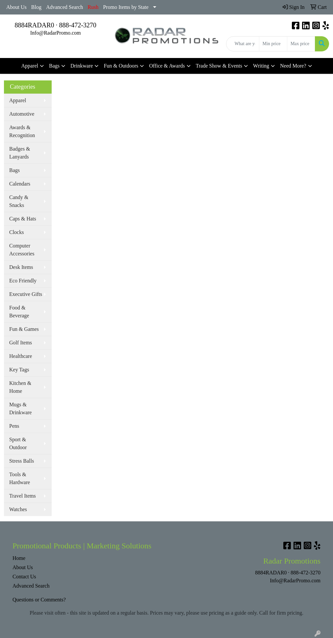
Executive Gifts (25, 294)
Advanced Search (64, 7)
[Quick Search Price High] (301, 43)
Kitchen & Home (20, 387)
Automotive (21, 114)
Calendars (19, 184)
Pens (14, 426)
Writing (261, 66)
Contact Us (24, 576)
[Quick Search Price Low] (273, 43)
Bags (54, 66)
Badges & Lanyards (19, 153)
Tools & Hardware (19, 478)
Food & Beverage (19, 311)
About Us (16, 7)
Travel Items (22, 496)
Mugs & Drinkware (20, 408)
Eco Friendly (23, 280)
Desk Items (21, 267)
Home (19, 558)
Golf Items (20, 342)
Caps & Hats (22, 218)
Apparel (29, 66)
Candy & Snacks (18, 201)
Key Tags (19, 369)
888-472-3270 (77, 25)
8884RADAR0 (34, 25)
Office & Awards (167, 66)
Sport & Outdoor (18, 443)
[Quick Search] (242, 43)
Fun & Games (24, 329)
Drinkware (81, 66)
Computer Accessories (21, 249)
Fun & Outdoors (121, 66)
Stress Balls (21, 461)
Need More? (293, 66)
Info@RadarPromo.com (55, 33)
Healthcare (20, 356)
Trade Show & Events (219, 66)
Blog (36, 7)
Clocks (16, 232)
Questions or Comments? (39, 599)
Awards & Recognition (22, 131)
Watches (18, 509)
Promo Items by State (125, 7)
